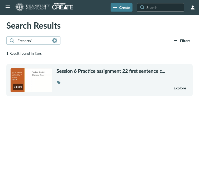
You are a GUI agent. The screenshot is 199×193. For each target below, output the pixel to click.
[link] (121, 7)
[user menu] (192, 7)
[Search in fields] (54, 40)
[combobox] (33, 40)
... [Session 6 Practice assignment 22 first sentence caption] (110, 71)
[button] (58, 82)
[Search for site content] (164, 7)
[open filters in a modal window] (182, 40)
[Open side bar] (7, 7)
